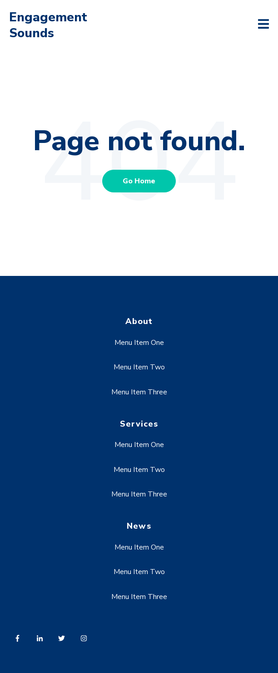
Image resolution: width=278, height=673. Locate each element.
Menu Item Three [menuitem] (139, 392)
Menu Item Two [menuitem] (139, 367)
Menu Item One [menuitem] (139, 343)
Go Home (139, 181)
